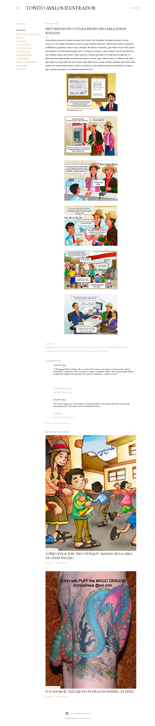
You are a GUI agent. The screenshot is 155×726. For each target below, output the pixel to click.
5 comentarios (61, 563)
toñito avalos (22, 65)
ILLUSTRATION (23, 45)
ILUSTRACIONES (24, 55)
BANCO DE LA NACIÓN (27, 34)
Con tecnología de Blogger (77, 713)
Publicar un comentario (57, 423)
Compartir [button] (21, 24)
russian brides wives (62, 388)
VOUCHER (21, 69)
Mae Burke (86, 718)
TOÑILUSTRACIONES (26, 62)
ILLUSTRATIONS (24, 48)
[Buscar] (135, 8)
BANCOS (20, 38)
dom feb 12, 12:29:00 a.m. (63, 392)
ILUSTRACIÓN (23, 52)
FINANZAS (21, 41)
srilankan (57, 413)
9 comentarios (61, 696)
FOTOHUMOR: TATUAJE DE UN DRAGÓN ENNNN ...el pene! (90, 691)
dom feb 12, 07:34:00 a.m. (63, 417)
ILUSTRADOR (22, 59)
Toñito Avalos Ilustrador (61, 8)
